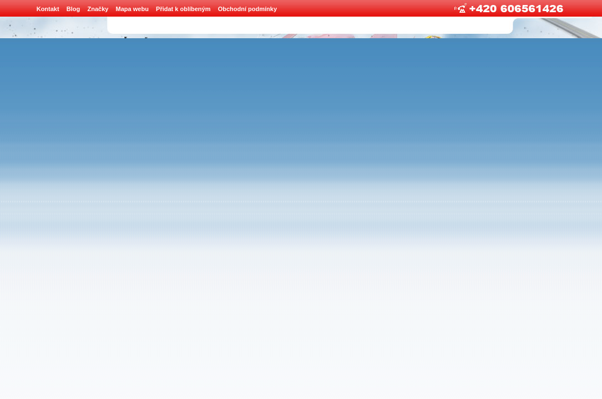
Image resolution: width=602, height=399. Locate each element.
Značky (97, 9)
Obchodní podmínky (247, 9)
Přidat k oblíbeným (183, 9)
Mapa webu (132, 9)
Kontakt (48, 9)
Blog (73, 9)
